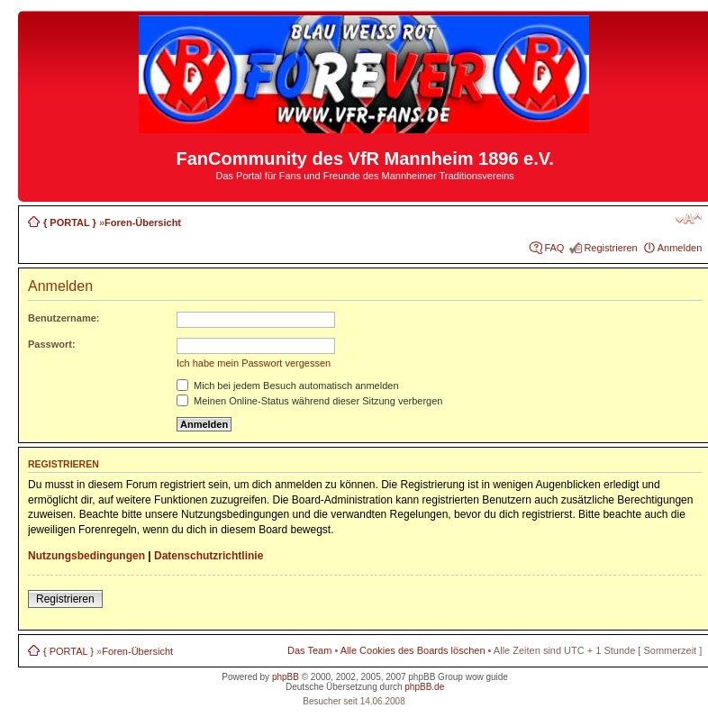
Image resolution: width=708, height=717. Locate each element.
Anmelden (680, 247)
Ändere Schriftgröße (689, 219)
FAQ (554, 247)
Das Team (309, 650)
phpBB (285, 677)
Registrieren (610, 247)
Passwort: (52, 344)
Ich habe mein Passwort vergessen (254, 363)
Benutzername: (63, 318)
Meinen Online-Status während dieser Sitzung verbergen (309, 400)
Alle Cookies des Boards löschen (413, 650)
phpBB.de (424, 687)
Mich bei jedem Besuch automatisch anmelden (288, 385)
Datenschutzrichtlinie (208, 555)
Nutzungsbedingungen (86, 555)
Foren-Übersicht (142, 222)
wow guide (487, 677)
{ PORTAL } (69, 222)
